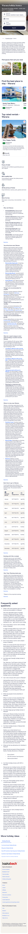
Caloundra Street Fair (12, 324)
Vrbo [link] (3, 908)
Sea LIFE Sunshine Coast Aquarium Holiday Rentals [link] (13, 851)
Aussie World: (9, 280)
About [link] (3, 885)
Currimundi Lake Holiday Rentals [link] (8, 845)
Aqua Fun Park (18, 310)
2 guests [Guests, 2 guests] (8, 24)
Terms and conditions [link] (6, 894)
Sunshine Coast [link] (9, 38)
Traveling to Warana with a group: (14, 348)
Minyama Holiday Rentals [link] (7, 848)
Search (14, 28)
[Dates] (14, 19)
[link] (20, 88)
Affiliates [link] (4, 890)
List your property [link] (5, 869)
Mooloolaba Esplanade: (11, 263)
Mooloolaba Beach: (10, 273)
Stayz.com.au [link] (5, 918)
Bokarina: (8, 458)
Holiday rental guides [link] (6, 879)
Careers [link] (3, 887)
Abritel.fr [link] (4, 910)
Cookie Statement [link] (6, 899)
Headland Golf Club (11, 323)
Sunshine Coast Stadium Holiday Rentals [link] (10, 853)
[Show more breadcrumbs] (3, 38)
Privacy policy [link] (5, 897)
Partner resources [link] (5, 876)
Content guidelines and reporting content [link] (10, 902)
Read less (6, 242)
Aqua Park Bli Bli (9, 310)
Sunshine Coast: (9, 422)
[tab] (6, 841)
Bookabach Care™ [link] (6, 871)
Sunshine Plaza (7, 320)
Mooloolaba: (8, 440)
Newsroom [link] (4, 892)
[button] (14, 205)
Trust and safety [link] (5, 874)
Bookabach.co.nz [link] (5, 915)
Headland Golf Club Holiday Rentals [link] (9, 856)
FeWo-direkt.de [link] (5, 913)
